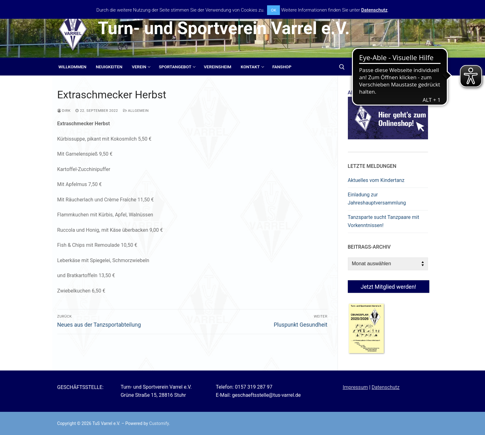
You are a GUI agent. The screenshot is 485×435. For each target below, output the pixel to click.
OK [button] (273, 10)
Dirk (64, 110)
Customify (159, 423)
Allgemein (136, 110)
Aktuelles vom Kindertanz (376, 180)
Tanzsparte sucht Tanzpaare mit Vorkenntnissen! (383, 221)
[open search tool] (342, 67)
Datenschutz (386, 387)
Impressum (355, 387)
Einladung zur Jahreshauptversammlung (377, 199)
